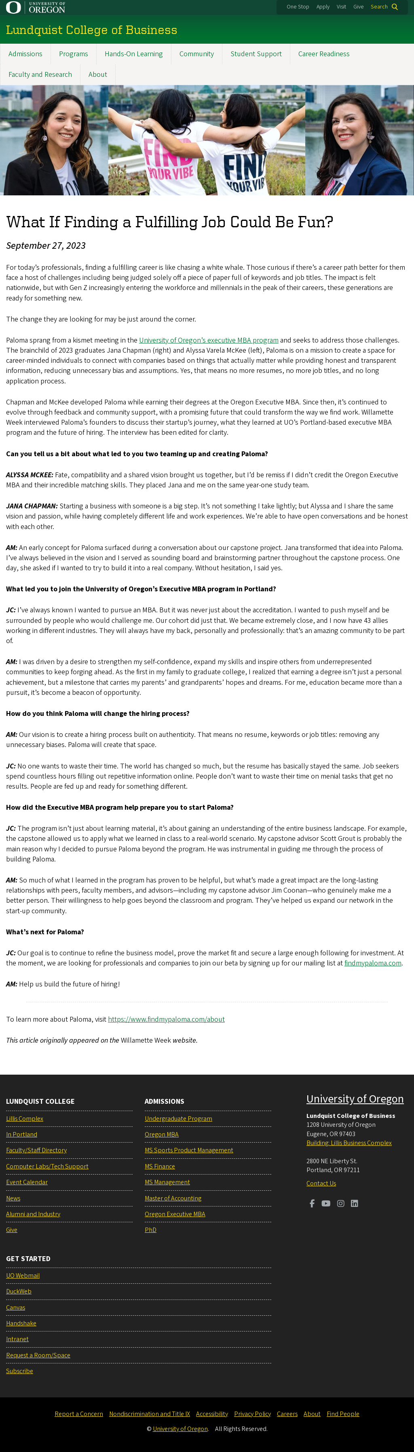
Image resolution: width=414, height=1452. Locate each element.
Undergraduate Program (178, 1118)
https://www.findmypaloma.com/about (166, 1019)
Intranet (17, 1339)
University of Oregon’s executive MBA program (209, 340)
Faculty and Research (40, 75)
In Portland (21, 1134)
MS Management (167, 1182)
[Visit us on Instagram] (341, 1204)
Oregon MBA (162, 1134)
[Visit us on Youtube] (326, 1204)
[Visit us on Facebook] (312, 1204)
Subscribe (19, 1371)
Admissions (25, 54)
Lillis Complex (24, 1118)
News (13, 1198)
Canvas (15, 1307)
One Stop (298, 7)
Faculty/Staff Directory (36, 1150)
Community (197, 54)
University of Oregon (355, 1099)
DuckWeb (19, 1291)
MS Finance (160, 1166)
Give (358, 7)
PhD (150, 1230)
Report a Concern (79, 1414)
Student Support (256, 54)
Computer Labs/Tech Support (47, 1166)
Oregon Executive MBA (175, 1214)
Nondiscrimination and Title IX (149, 1414)
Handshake (21, 1323)
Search (379, 7)
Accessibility (212, 1414)
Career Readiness (324, 54)
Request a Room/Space (38, 1355)
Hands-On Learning (134, 54)
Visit (341, 7)
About (98, 75)
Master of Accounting (173, 1198)
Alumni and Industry (33, 1214)
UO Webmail (23, 1275)
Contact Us (321, 1183)
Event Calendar (27, 1182)
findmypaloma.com (372, 964)
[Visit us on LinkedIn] (354, 1204)
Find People (343, 1414)
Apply (323, 7)
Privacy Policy (252, 1414)
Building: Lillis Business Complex (349, 1143)
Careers (287, 1414)
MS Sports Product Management (189, 1150)
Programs (73, 54)
